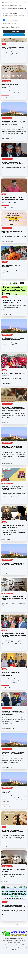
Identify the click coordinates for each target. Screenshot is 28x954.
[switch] (4, 20)
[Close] (25, 2)
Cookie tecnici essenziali (11, 13)
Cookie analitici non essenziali (13, 20)
